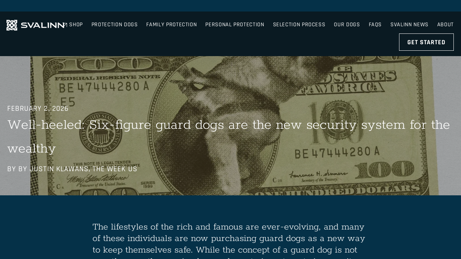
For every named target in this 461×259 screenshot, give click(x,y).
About (446, 7)
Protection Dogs (145, 27)
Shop (344, 7)
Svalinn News (407, 7)
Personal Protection (266, 27)
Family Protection (203, 27)
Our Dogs (378, 27)
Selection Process (330, 27)
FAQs (369, 7)
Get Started (427, 27)
